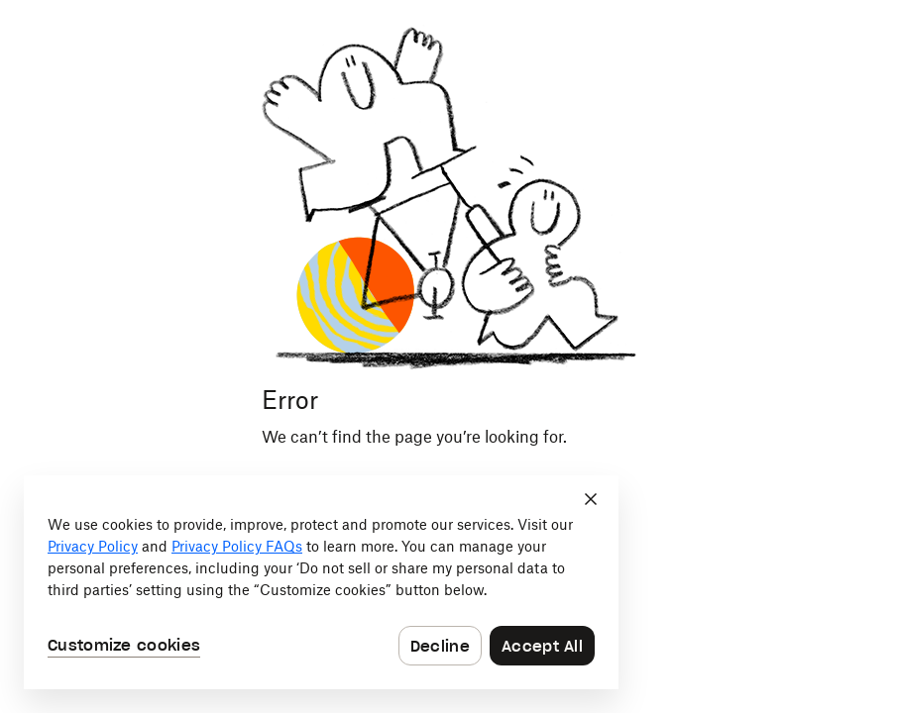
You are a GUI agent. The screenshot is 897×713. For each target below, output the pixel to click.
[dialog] (321, 582)
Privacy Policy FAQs (236, 548)
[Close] (591, 499)
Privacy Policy (93, 548)
